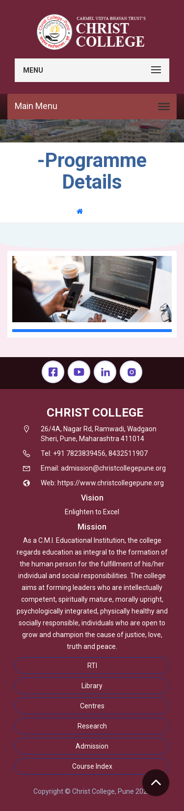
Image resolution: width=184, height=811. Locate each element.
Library (92, 686)
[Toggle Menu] (164, 106)
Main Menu (36, 106)
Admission (92, 746)
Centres (92, 706)
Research (92, 726)
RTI (92, 666)
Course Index (92, 766)
